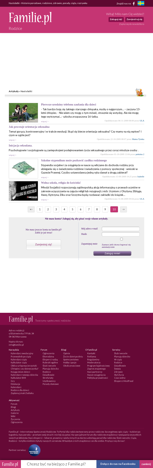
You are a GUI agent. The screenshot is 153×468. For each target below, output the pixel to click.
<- (31, 209)
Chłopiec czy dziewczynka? (24, 368)
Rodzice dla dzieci (20, 390)
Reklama (91, 356)
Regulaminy (93, 359)
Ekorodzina (48, 356)
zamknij (146, 464)
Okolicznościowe (71, 365)
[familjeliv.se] (140, 3)
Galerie (15, 413)
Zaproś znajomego (96, 368)
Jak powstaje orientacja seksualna (29, 126)
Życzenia (15, 419)
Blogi (13, 407)
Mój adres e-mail (89, 228)
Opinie (66, 353)
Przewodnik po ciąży (21, 356)
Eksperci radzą (50, 359)
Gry (13, 381)
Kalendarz (16, 387)
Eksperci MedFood (123, 381)
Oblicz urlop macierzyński (24, 365)
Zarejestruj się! (43, 244)
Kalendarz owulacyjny (22, 353)
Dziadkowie (48, 374)
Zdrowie (118, 371)
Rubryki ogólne (50, 362)
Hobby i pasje (69, 362)
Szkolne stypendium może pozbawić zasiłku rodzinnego (74, 160)
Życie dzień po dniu (73, 356)
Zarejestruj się (134, 19)
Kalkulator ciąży (19, 362)
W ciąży (118, 359)
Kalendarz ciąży (19, 359)
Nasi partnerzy (94, 371)
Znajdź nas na (126, 3)
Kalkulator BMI (18, 377)
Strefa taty (48, 377)
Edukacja (15, 384)
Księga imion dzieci (20, 371)
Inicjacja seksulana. (20, 145)
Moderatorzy (94, 362)
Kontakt (91, 353)
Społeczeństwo (70, 359)
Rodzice (47, 371)
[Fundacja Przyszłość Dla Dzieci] (33, 450)
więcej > (45, 121)
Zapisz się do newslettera (131, 23)
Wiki (13, 416)
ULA (142, 120)
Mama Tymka (138, 139)
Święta (117, 368)
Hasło (84, 234)
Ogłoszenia (48, 353)
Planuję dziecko (51, 368)
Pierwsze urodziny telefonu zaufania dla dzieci (68, 104)
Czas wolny (120, 377)
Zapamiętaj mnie (89, 243)
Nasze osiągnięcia (96, 374)
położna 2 (140, 154)
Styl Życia (119, 374)
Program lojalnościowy (98, 365)
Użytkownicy (49, 381)
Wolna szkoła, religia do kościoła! (61, 182)
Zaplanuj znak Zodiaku (22, 393)
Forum (14, 404)
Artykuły (14, 91)
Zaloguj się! (116, 19)
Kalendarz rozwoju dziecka (24, 374)
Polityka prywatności (97, 377)
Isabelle (140, 176)
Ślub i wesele (49, 365)
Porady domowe (51, 384)
